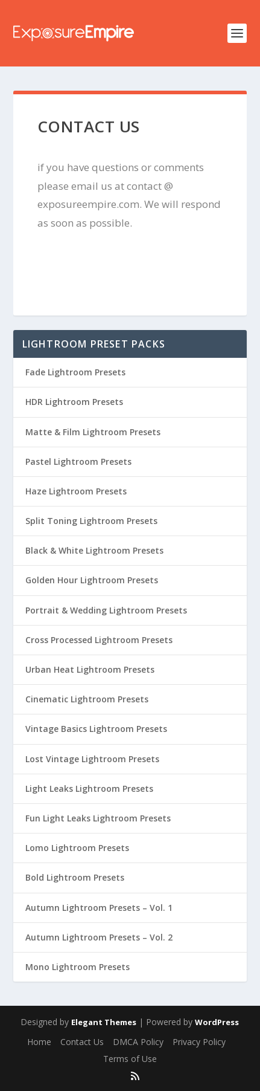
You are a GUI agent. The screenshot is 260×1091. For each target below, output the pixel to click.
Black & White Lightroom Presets (94, 550)
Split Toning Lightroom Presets (91, 520)
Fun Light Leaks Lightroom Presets (98, 818)
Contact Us (82, 1041)
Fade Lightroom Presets (75, 372)
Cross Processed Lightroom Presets (99, 640)
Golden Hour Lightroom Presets (91, 580)
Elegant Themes (103, 1022)
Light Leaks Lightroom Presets (89, 788)
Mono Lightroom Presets (77, 967)
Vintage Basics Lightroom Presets (96, 728)
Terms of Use (130, 1058)
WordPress (217, 1022)
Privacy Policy (199, 1041)
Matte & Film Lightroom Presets (92, 432)
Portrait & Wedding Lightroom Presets (106, 610)
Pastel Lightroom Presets (78, 461)
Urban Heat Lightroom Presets (89, 669)
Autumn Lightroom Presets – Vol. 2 (99, 937)
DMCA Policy (138, 1041)
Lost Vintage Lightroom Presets (92, 759)
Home (39, 1041)
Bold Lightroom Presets (74, 877)
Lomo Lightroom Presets (77, 847)
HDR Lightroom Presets (74, 401)
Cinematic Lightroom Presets (86, 699)
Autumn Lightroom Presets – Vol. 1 (99, 907)
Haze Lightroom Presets (76, 491)
